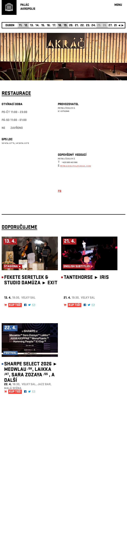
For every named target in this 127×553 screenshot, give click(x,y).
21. (77, 26)
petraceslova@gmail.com (75, 166)
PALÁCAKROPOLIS (27, 7)
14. (37, 26)
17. (54, 26)
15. (43, 26)
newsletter (104, 470)
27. (110, 26)
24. (93, 26)
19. (65, 26)
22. (82, 26)
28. (116, 26)
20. (71, 26)
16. (49, 26)
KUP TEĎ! (15, 305)
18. (60, 26)
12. (26, 26)
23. (88, 26)
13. (32, 26)
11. (20, 26)
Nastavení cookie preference (15, 508)
